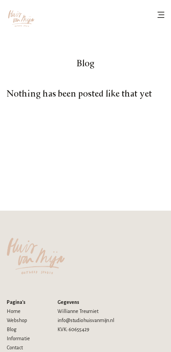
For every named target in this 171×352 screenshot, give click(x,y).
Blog (11, 329)
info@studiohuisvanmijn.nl (85, 320)
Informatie (18, 338)
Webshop (17, 320)
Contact (15, 347)
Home (13, 311)
